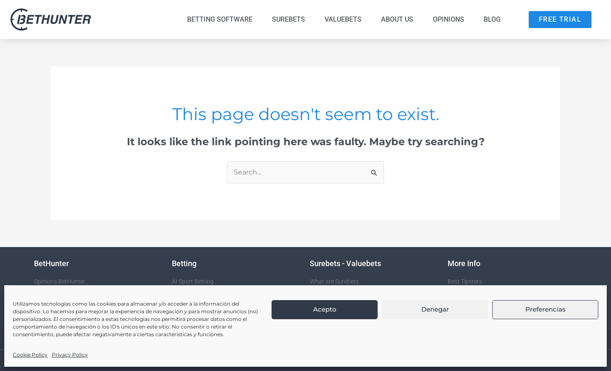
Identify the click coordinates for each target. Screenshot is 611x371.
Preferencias (545, 309)
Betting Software (219, 19)
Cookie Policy (30, 354)
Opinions (448, 19)
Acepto (324, 309)
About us (397, 19)
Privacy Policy (70, 354)
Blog (492, 19)
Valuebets (343, 19)
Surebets (288, 19)
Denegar (435, 309)
